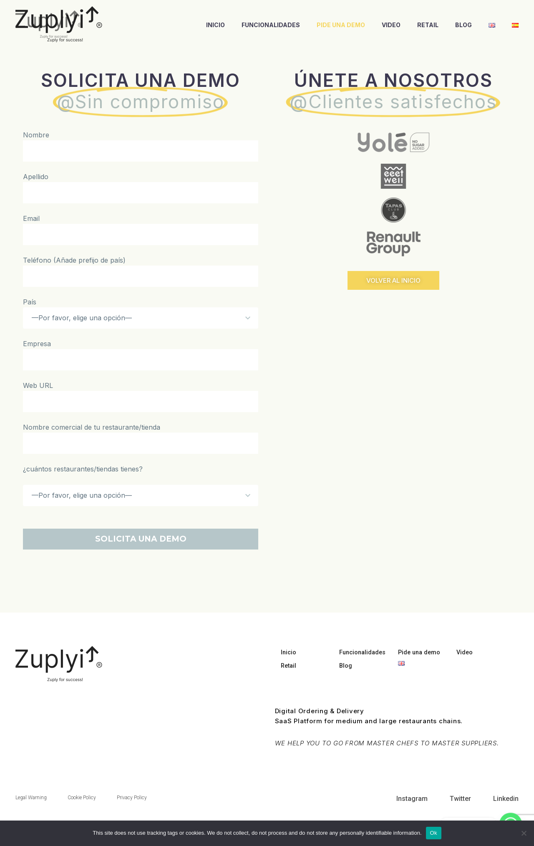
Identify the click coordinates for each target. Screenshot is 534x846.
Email (31, 218)
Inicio (215, 24)
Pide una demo (341, 24)
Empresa (37, 343)
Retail (427, 24)
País (29, 302)
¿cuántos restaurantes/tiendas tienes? (83, 469)
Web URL (38, 385)
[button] (393, 280)
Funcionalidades (271, 24)
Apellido (35, 176)
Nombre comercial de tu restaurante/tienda (91, 427)
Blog (463, 24)
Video (391, 24)
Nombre (36, 135)
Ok (433, 833)
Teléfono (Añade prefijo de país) (74, 260)
